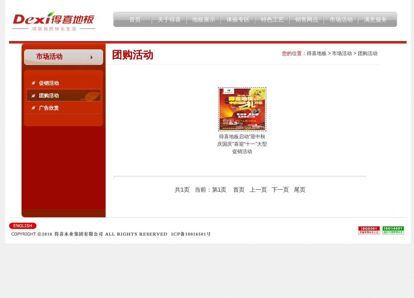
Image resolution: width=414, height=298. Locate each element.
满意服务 (375, 19)
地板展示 (203, 19)
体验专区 (238, 19)
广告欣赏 (49, 108)
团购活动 (49, 96)
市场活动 (341, 19)
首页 (135, 19)
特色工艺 (272, 19)
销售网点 (306, 19)
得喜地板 (317, 53)
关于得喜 (169, 19)
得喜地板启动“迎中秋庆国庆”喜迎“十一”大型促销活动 (242, 144)
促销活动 (49, 83)
